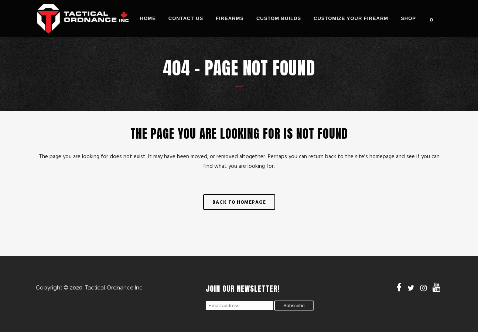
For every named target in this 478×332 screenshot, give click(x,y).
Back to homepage (239, 202)
